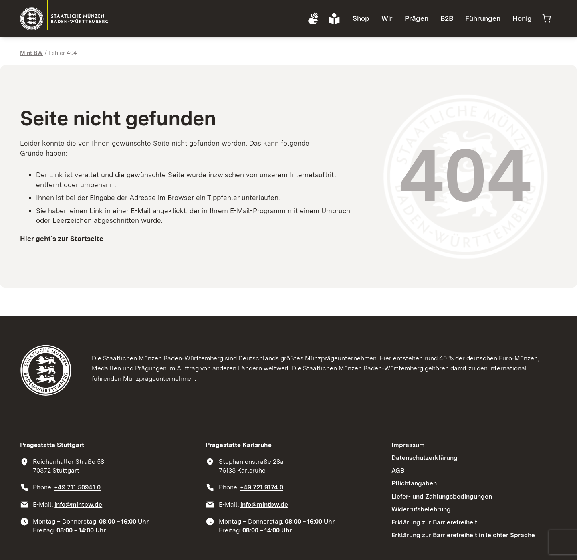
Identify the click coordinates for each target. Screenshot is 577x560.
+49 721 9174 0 (261, 487)
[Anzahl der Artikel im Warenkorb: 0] (546, 18)
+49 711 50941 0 (77, 487)
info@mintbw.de (78, 504)
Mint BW (31, 52)
